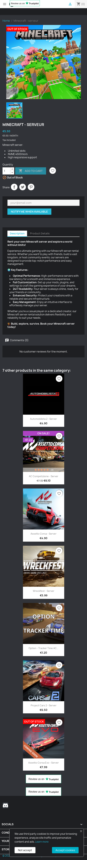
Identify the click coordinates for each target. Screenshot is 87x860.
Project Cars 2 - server (43, 705)
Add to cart (31, 171)
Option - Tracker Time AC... (43, 648)
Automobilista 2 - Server (43, 418)
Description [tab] (17, 233)
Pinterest (31, 187)
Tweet (22, 187)
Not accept (25, 850)
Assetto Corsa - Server (43, 533)
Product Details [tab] (40, 233)
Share (14, 187)
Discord (5, 805)
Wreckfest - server (43, 590)
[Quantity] (6, 171)
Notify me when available (29, 211)
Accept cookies (65, 850)
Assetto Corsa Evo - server (43, 762)
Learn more (42, 841)
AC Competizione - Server (43, 476)
